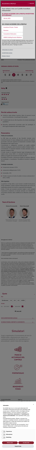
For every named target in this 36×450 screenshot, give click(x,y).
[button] (33, 404)
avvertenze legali (7, 53)
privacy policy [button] (6, 411)
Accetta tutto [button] (26, 442)
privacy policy (6, 56)
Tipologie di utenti (7, 49)
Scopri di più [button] (18, 446)
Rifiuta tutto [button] (10, 442)
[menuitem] (12, 18)
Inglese (31, 3)
